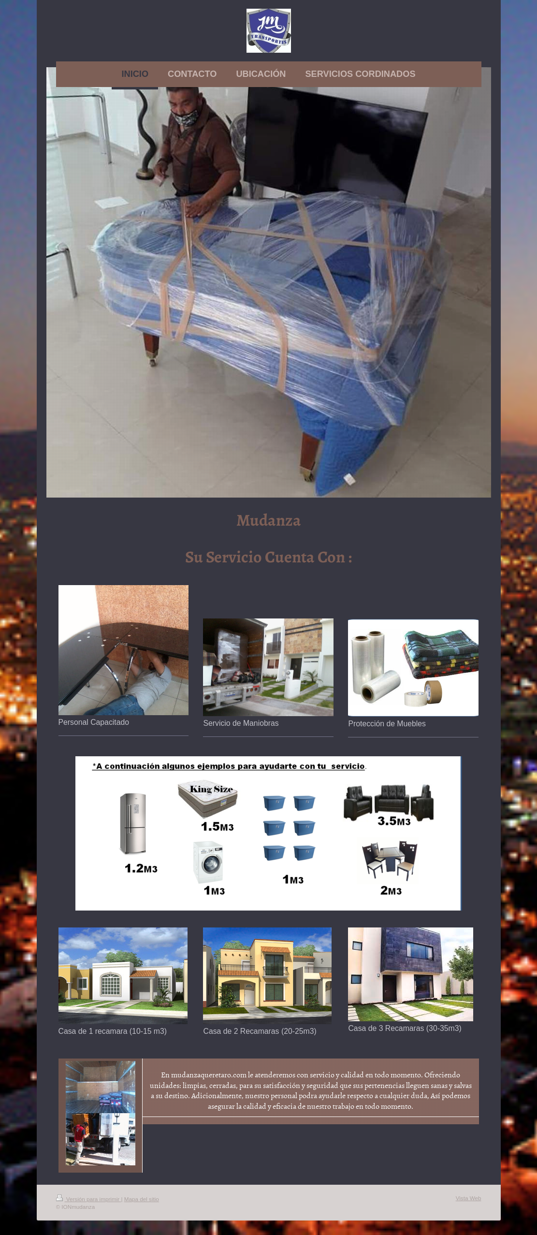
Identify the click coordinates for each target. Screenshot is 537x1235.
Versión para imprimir (88, 1199)
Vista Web (468, 1198)
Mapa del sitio (141, 1199)
